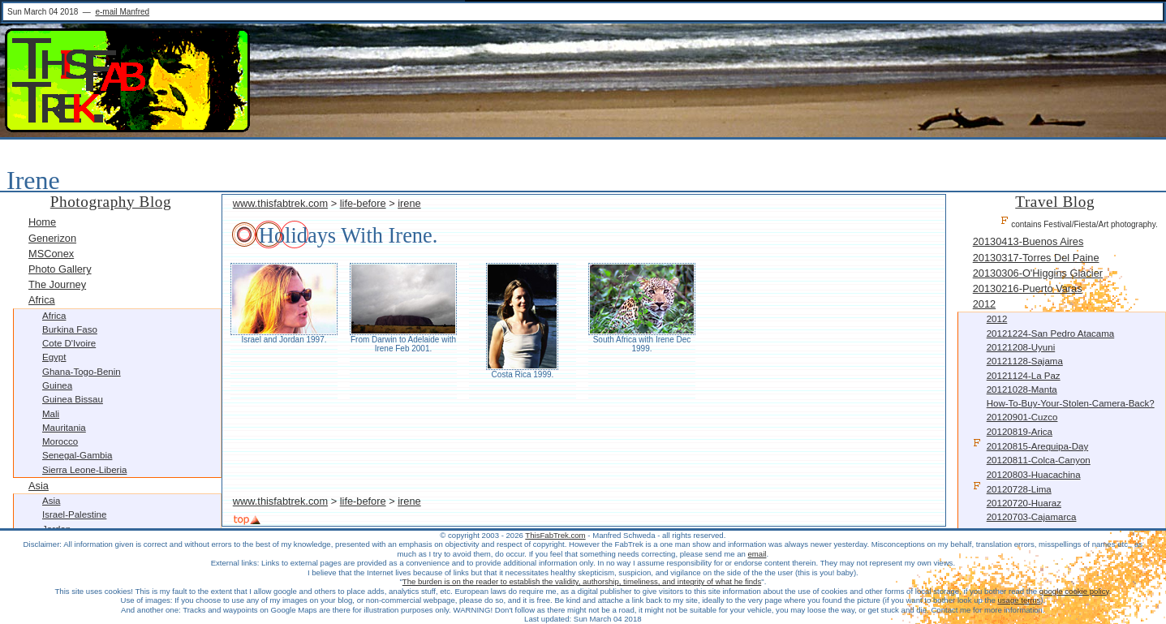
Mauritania (64, 427)
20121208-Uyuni (1021, 347)
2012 (984, 304)
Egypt (54, 357)
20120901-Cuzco (1022, 417)
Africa (41, 300)
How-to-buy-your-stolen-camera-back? (1071, 403)
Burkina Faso (69, 329)
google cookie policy (1074, 591)
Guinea (57, 385)
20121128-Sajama (1025, 361)
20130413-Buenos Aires (1028, 241)
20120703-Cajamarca (1032, 517)
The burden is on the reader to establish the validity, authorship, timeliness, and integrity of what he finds (581, 581)
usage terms (1018, 600)
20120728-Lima (1012, 488)
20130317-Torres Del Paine (1036, 258)
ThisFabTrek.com (555, 535)
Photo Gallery (60, 269)
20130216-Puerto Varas (1027, 288)
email (757, 553)
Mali (50, 414)
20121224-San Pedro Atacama (1051, 333)
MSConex (51, 253)
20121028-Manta (1022, 389)
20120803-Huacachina (1034, 475)
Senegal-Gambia (77, 455)
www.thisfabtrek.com (280, 203)
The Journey (57, 284)
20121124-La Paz (1024, 376)
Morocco (60, 441)
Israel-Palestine (74, 514)
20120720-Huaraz (1024, 503)
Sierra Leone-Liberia (84, 470)
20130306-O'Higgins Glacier (1038, 273)
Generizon (52, 238)
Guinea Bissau (72, 399)
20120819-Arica (1019, 432)
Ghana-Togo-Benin (81, 372)
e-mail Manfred (122, 11)
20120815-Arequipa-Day (1030, 445)
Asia (38, 486)
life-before (363, 203)
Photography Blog (110, 201)
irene (409, 203)
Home (42, 222)
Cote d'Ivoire (69, 343)
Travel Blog (1055, 201)
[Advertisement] (583, 447)
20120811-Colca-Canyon (1039, 460)
